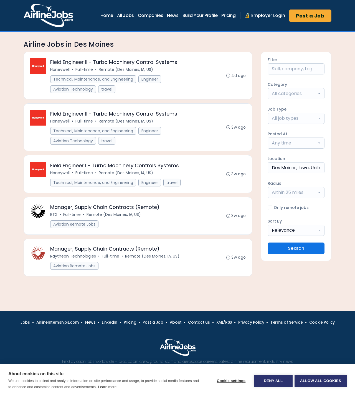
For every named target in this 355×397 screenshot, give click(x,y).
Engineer (150, 79)
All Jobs (125, 15)
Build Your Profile (200, 15)
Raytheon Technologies (73, 260)
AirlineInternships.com (57, 322)
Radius (274, 183)
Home (106, 15)
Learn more (107, 387)
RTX (54, 217)
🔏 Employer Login (265, 15)
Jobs (25, 322)
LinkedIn (109, 322)
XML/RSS (224, 322)
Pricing (228, 15)
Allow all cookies (320, 380)
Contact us (199, 322)
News (172, 15)
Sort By (275, 221)
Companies (150, 15)
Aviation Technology (73, 89)
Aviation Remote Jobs (75, 227)
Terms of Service (286, 322)
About (176, 322)
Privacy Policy (251, 322)
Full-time (84, 70)
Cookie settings (230, 380)
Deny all (272, 380)
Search (296, 248)
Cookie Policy (322, 322)
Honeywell (60, 70)
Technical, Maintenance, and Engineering (93, 79)
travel (107, 89)
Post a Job (310, 15)
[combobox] (296, 93)
